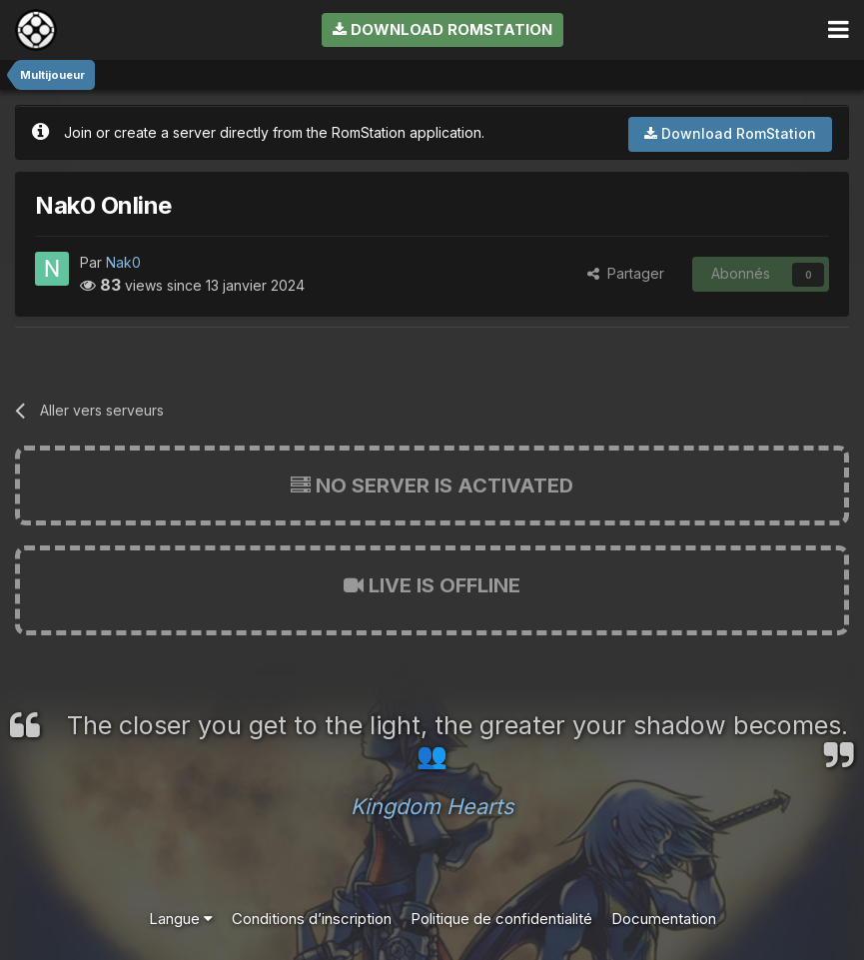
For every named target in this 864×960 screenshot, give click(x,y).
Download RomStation (442, 29)
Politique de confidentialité (501, 918)
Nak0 (123, 262)
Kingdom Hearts (432, 806)
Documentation (663, 918)
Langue (181, 918)
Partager (625, 273)
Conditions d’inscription (312, 918)
